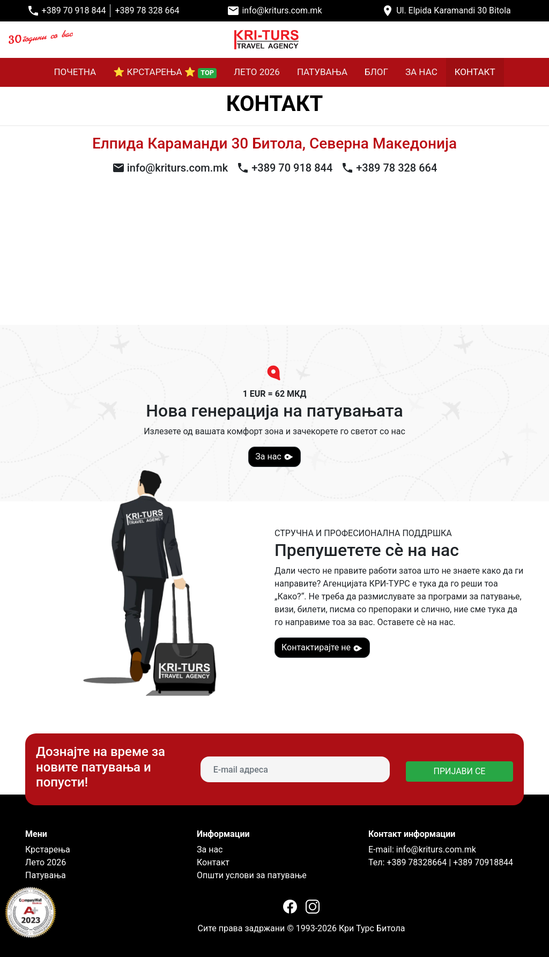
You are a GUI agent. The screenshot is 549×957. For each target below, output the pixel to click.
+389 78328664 (415, 862)
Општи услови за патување (252, 875)
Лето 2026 (45, 862)
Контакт (213, 862)
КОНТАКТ (475, 71)
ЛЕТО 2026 (257, 71)
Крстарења (47, 849)
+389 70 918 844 (74, 10)
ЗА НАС (421, 71)
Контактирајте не (322, 647)
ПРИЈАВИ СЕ (460, 771)
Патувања (45, 875)
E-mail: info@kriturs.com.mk (422, 849)
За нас (274, 456)
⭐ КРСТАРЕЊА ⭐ (165, 72)
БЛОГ (376, 71)
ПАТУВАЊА (322, 71)
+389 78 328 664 (147, 10)
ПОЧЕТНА (75, 71)
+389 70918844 (483, 862)
